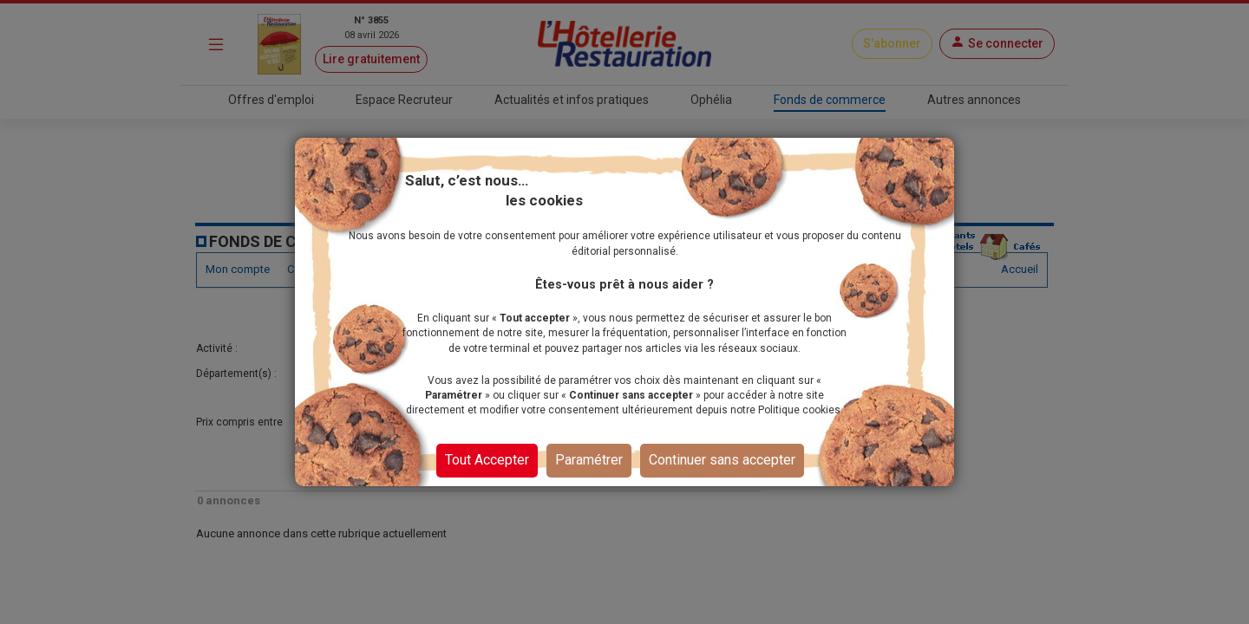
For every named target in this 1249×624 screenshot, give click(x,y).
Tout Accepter (487, 460)
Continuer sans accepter (722, 460)
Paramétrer (589, 460)
